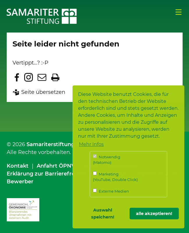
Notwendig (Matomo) (106, 159)
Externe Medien (111, 191)
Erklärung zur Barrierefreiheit (47, 174)
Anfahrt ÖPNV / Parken (68, 166)
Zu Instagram (28, 77)
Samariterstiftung (51, 144)
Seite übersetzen (43, 92)
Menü (178, 12)
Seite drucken (55, 77)
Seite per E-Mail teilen (42, 77)
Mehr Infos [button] (91, 144)
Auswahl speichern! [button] (102, 213)
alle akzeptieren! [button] (154, 213)
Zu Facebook (17, 77)
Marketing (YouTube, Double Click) (115, 176)
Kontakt (18, 166)
